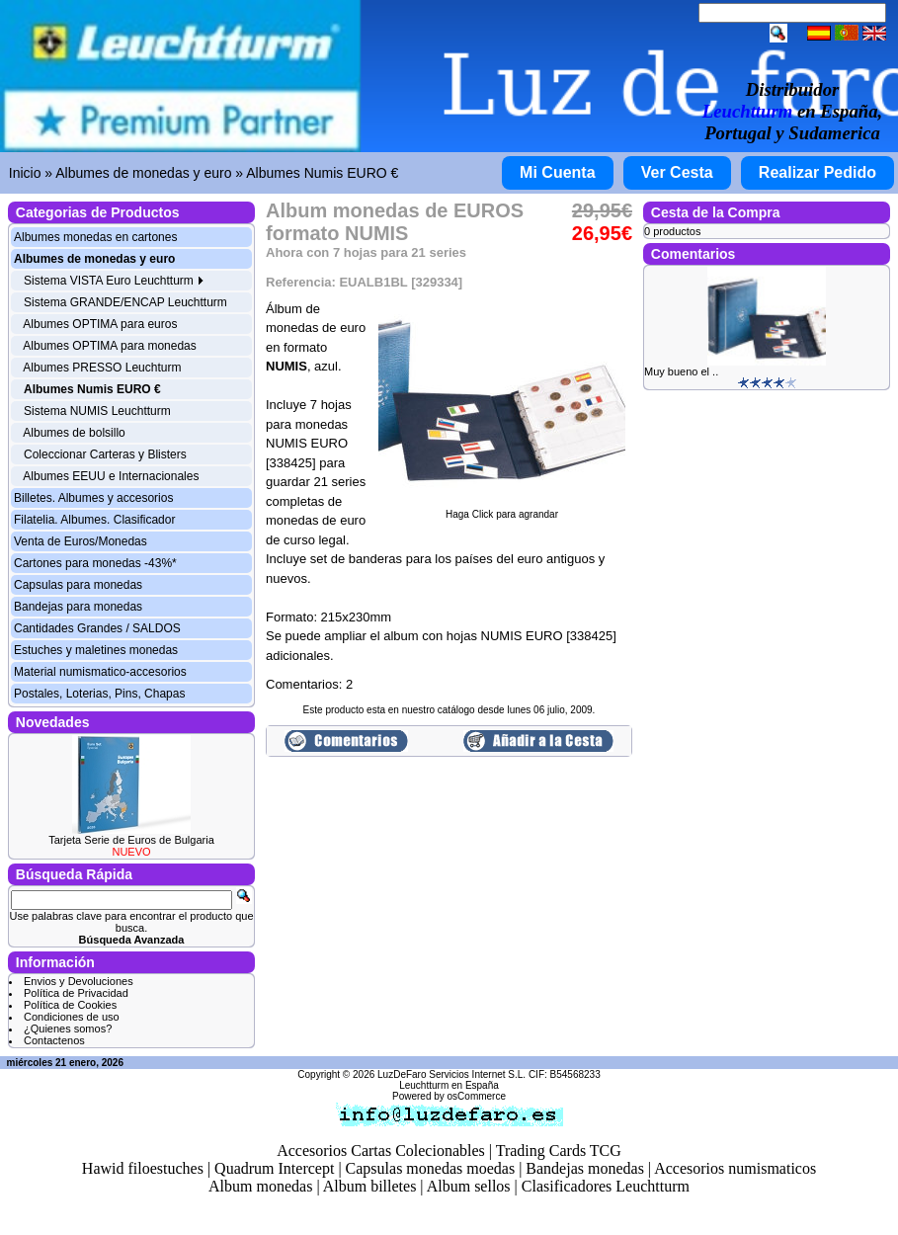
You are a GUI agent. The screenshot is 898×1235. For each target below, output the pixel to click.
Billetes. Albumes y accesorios (93, 498)
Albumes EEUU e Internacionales (111, 476)
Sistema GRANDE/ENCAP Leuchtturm (125, 302)
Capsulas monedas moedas (431, 1168)
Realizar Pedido (817, 172)
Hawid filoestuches (143, 1168)
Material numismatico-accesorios (100, 672)
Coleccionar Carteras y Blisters (105, 454)
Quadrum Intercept (274, 1168)
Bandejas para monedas (78, 607)
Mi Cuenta (557, 172)
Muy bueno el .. (681, 371)
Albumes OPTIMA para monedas (109, 346)
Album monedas (260, 1186)
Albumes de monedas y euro (143, 173)
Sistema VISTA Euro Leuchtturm (114, 281)
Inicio (25, 173)
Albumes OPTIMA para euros (100, 324)
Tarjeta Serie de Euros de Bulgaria (131, 840)
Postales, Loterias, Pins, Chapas (99, 693)
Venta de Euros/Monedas (80, 541)
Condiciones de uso (72, 1017)
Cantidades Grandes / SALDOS (97, 628)
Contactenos (54, 1040)
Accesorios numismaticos (735, 1168)
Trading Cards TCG (558, 1150)
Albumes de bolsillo (73, 433)
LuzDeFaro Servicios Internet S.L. (451, 1074)
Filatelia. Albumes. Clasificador (94, 520)
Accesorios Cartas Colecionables (381, 1150)
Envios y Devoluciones (78, 981)
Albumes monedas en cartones (95, 237)
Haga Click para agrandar (501, 510)
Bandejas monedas (585, 1168)
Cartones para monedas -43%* (95, 563)
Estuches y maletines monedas (96, 650)
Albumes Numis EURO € (322, 173)
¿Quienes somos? (68, 1028)
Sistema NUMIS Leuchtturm (97, 411)
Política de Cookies (70, 1005)
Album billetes (370, 1186)
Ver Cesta (677, 172)
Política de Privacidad (76, 993)
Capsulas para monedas (78, 585)
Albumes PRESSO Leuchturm (102, 367)
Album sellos (469, 1186)
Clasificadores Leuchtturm (606, 1186)
